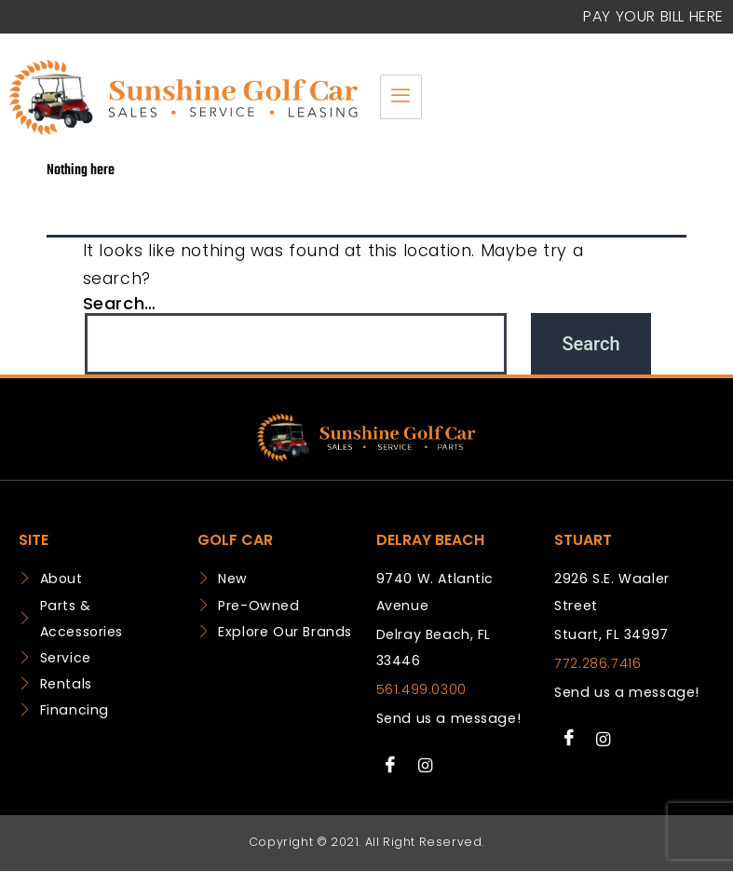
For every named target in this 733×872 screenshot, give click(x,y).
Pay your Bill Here (653, 16)
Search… (119, 303)
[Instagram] (425, 765)
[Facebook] (391, 765)
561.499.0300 (421, 689)
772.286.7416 (597, 663)
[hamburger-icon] (401, 97)
